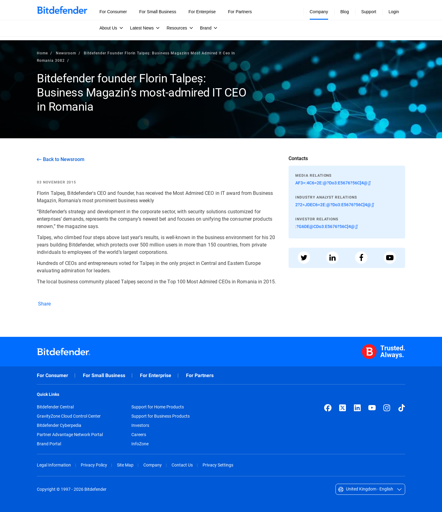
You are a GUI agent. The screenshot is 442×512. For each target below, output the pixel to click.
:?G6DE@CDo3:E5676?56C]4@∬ (326, 226)
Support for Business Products (160, 416)
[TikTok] (401, 408)
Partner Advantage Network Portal (70, 434)
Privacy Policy (94, 465)
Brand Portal (49, 444)
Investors (140, 425)
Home (42, 52)
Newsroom (66, 52)
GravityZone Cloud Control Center (69, 416)
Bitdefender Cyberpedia (59, 425)
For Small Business (104, 375)
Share (44, 303)
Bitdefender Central (55, 407)
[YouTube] (372, 408)
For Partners (200, 375)
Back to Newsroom (63, 159)
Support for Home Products (157, 407)
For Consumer (52, 375)
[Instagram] (386, 408)
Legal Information (54, 465)
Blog (344, 11)
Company (152, 465)
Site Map (125, 465)
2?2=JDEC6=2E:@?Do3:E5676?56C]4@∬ (334, 204)
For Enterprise (155, 375)
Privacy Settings (218, 465)
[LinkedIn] (357, 408)
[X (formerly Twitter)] (342, 408)
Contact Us (182, 465)
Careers (138, 434)
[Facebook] (328, 408)
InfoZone (140, 444)
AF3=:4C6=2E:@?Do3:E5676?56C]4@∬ (333, 183)
